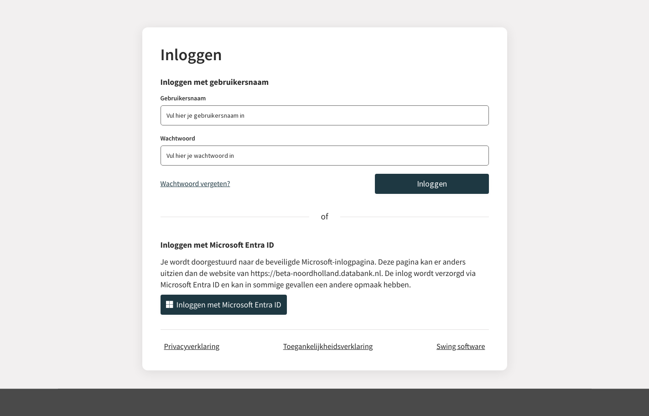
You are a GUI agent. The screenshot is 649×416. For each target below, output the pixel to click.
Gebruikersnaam (183, 98)
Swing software (460, 346)
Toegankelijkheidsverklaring (328, 346)
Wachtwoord (178, 138)
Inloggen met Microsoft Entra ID (223, 305)
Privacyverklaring (192, 346)
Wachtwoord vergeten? (195, 183)
